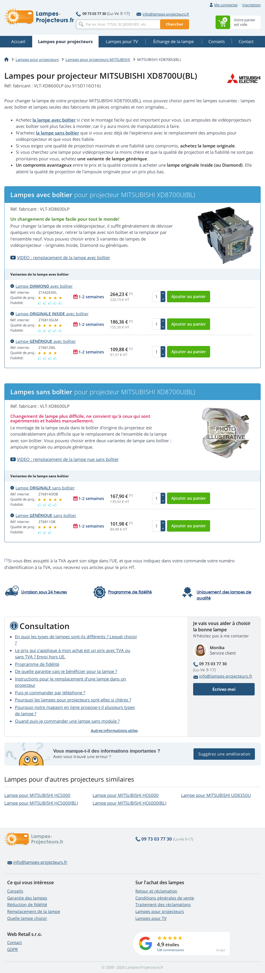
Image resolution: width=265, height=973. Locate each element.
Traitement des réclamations (163, 904)
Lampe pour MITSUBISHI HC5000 (37, 795)
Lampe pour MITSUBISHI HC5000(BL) (41, 803)
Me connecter (226, 4)
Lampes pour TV (150, 918)
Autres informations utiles (114, 730)
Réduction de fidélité (27, 904)
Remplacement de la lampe (33, 911)
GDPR (12, 949)
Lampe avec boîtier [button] (41, 286)
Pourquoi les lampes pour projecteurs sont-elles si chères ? (73, 700)
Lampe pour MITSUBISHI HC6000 (126, 795)
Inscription (251, 4)
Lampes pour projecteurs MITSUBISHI (98, 59)
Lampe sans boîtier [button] (42, 488)
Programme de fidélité (37, 664)
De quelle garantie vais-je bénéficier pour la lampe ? (66, 671)
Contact (14, 942)
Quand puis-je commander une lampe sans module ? (67, 721)
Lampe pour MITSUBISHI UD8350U (216, 795)
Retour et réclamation (156, 891)
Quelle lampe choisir (27, 918)
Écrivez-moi (223, 689)
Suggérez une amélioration (224, 754)
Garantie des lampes (27, 898)
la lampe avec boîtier (54, 120)
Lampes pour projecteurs (37, 59)
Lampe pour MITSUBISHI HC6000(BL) (129, 803)
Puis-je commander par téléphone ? (50, 692)
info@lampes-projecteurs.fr (163, 14)
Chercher (174, 24)
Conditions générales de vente (164, 898)
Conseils (15, 891)
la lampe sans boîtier (57, 133)
